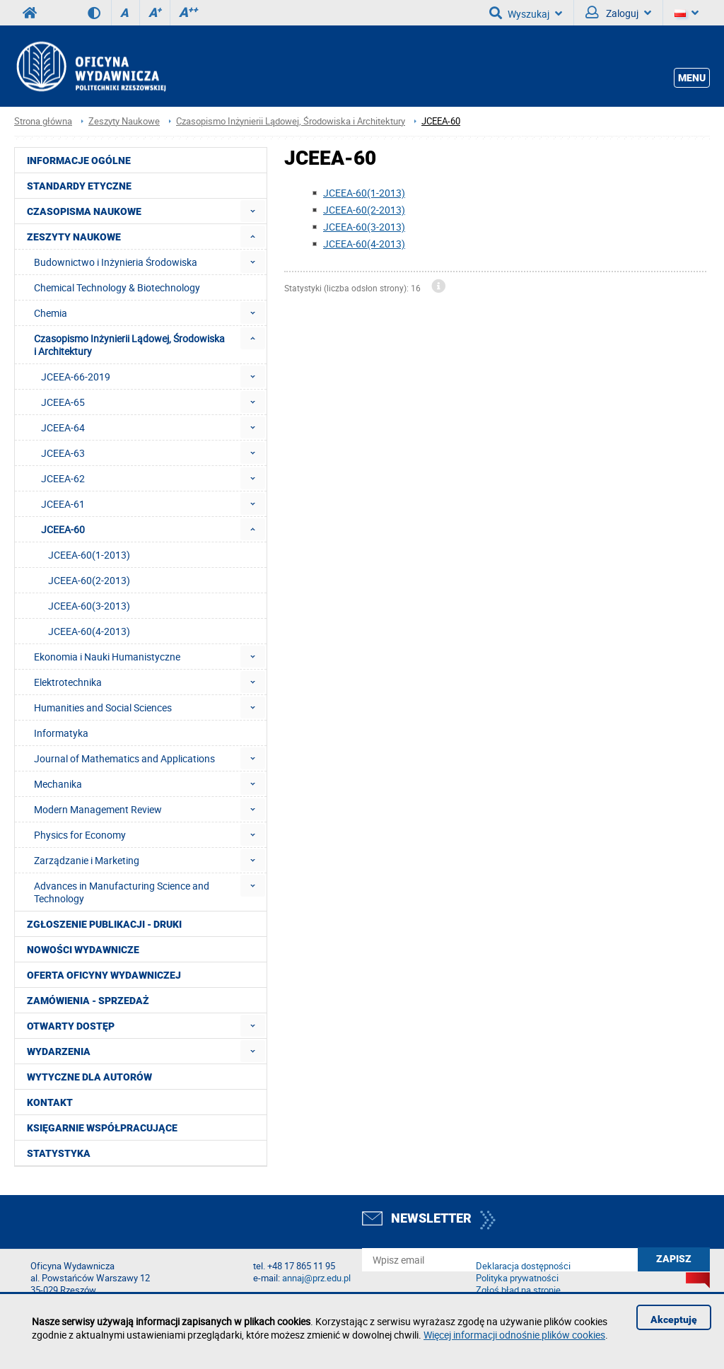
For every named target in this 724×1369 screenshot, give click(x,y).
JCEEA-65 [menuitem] (63, 402)
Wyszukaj (525, 12)
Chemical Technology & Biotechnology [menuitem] (117, 287)
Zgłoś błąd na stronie (518, 1290)
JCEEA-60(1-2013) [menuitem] (89, 554)
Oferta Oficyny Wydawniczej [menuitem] (104, 975)
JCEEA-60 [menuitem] (63, 529)
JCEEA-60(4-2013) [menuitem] (89, 631)
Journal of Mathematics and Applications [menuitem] (124, 758)
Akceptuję (673, 1319)
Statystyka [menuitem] (58, 1153)
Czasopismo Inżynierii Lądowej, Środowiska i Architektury (290, 121)
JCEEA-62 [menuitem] (63, 478)
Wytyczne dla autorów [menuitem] (89, 1077)
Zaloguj (618, 12)
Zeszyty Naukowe (124, 121)
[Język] (686, 12)
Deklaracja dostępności (523, 1266)
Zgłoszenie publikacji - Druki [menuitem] (104, 924)
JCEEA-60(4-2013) (364, 243)
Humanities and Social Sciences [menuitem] (103, 707)
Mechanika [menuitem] (58, 784)
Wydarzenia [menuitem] (58, 1051)
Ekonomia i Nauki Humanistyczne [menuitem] (107, 656)
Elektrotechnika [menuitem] (68, 682)
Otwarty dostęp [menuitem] (71, 1026)
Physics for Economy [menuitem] (80, 834)
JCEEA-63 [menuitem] (63, 453)
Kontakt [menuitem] (50, 1102)
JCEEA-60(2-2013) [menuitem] (89, 580)
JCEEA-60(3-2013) (364, 226)
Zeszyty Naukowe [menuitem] (74, 237)
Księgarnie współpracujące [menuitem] (102, 1128)
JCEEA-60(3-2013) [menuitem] (89, 605)
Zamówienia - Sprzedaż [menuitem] (88, 1000)
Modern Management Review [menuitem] (98, 809)
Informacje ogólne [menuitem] (79, 160)
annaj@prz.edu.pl (316, 1278)
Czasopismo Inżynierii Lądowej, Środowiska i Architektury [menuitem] (129, 345)
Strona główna (43, 121)
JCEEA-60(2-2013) (364, 209)
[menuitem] (252, 211)
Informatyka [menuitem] (61, 733)
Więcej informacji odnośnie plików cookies (514, 1334)
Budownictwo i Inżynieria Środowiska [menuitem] (115, 262)
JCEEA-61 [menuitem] (63, 504)
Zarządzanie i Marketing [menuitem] (86, 860)
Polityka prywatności (517, 1278)
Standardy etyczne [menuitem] (79, 186)
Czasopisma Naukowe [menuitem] (84, 211)
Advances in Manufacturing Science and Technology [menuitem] (121, 892)
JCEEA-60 (440, 121)
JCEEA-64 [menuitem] (63, 427)
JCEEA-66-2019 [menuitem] (75, 376)
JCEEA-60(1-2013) (364, 192)
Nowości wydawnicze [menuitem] (83, 949)
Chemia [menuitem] (50, 313)
